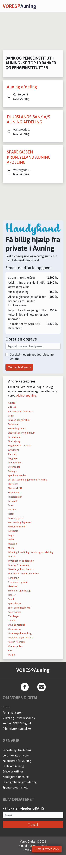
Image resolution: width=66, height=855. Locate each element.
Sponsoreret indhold (15, 787)
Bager (11, 415)
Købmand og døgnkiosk (20, 522)
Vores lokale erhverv (16, 755)
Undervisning (14, 629)
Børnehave (13, 449)
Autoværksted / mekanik (20, 411)
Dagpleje (13, 458)
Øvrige (11, 654)
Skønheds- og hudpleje (19, 590)
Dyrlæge (12, 471)
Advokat (12, 403)
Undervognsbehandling (20, 633)
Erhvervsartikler (13, 771)
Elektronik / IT (15, 488)
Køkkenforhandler (17, 526)
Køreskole (13, 531)
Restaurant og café (18, 582)
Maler (11, 539)
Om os (7, 707)
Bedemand (13, 424)
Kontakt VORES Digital (17, 723)
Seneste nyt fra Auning (17, 750)
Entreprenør (14, 492)
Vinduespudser (15, 646)
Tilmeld (33, 824)
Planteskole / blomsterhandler (23, 573)
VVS (10, 650)
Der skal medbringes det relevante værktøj (32, 356)
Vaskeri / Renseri (16, 642)
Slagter (11, 595)
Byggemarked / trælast (19, 445)
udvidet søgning (26, 395)
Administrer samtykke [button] (17, 728)
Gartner (12, 509)
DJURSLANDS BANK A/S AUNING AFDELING (28, 119)
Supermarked (14, 612)
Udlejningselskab (16, 624)
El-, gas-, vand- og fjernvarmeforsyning (27, 479)
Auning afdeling (22, 86)
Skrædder (12, 586)
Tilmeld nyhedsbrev (46, 849)
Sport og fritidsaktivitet (19, 607)
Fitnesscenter (15, 496)
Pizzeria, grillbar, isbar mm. (21, 569)
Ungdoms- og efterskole (20, 637)
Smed (11, 599)
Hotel (11, 514)
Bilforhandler (14, 437)
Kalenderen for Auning (17, 760)
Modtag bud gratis (19, 367)
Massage (12, 543)
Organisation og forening (21, 560)
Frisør (10, 505)
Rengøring (13, 578)
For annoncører (12, 712)
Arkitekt (12, 407)
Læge (11, 535)
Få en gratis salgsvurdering (20, 782)
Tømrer (12, 620)
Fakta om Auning (13, 766)
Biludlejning (14, 441)
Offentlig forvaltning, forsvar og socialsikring (30, 552)
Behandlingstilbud (17, 428)
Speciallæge (14, 603)
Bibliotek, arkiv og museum (21, 432)
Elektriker (13, 484)
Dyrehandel (14, 467)
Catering (12, 454)
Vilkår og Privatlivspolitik (19, 717)
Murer (11, 548)
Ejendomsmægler (17, 475)
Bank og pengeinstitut (19, 420)
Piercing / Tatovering (18, 565)
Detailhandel (14, 462)
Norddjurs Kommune (16, 776)
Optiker (12, 556)
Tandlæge (13, 616)
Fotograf (12, 501)
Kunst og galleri (16, 518)
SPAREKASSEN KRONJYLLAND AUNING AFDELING (29, 157)
